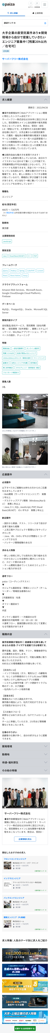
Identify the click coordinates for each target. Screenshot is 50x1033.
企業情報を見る (25, 839)
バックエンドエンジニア (14, 897)
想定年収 (10, 212)
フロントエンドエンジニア (15, 859)
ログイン (30, 7)
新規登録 (37, 7)
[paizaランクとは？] (45, 22)
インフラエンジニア (12, 878)
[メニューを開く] (44, 4)
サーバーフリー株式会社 (15, 58)
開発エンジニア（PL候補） (15, 917)
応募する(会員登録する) (25, 1028)
